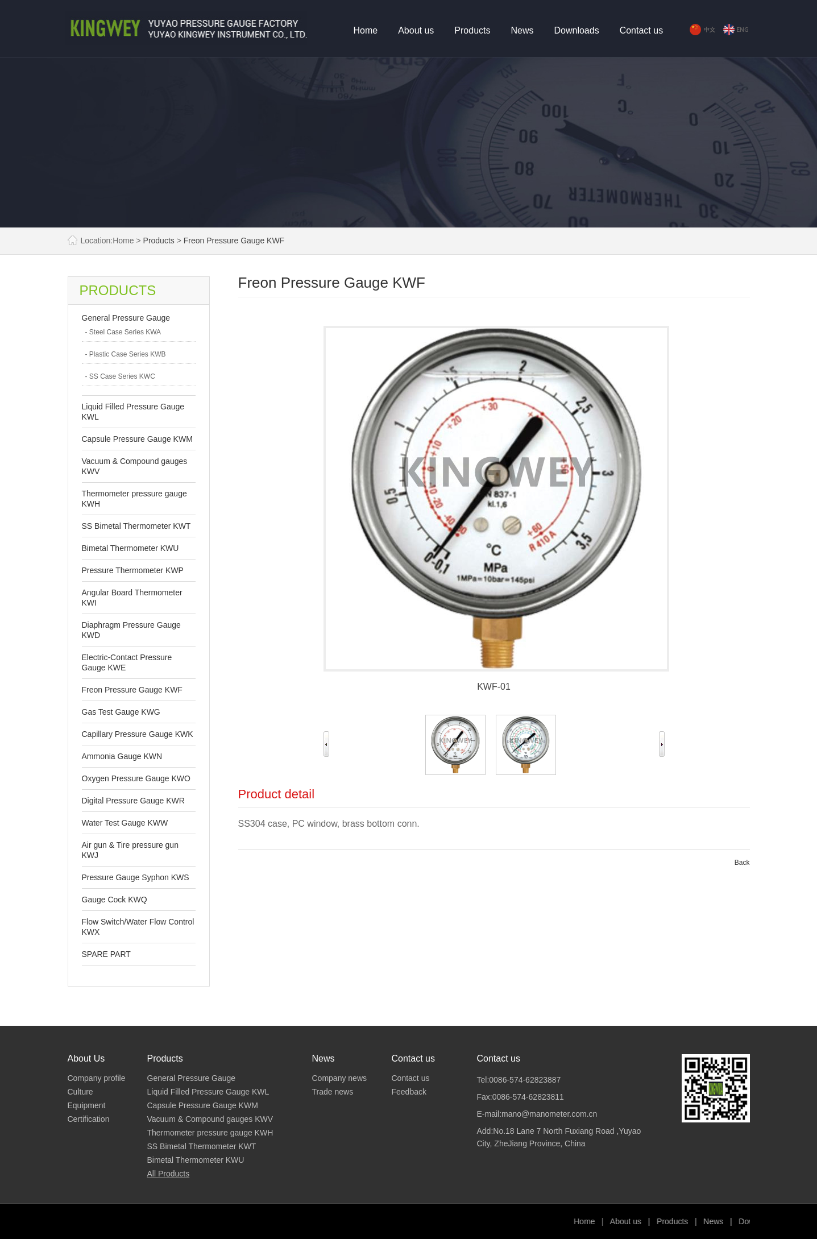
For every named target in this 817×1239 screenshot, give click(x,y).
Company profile (97, 1078)
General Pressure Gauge (126, 317)
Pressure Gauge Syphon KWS (135, 877)
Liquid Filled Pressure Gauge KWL (208, 1091)
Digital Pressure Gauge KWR (133, 800)
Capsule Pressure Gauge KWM (137, 439)
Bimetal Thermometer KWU (130, 548)
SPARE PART (106, 954)
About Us (86, 1058)
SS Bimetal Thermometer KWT (136, 526)
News (522, 30)
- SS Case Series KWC (120, 376)
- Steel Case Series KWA (123, 332)
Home (366, 30)
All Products (168, 1173)
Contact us (641, 30)
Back (742, 863)
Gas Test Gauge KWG (121, 711)
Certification (89, 1119)
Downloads (576, 30)
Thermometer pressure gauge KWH (210, 1132)
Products (472, 30)
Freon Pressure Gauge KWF (234, 240)
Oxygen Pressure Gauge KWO (136, 778)
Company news (339, 1078)
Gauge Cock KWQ (114, 899)
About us (416, 30)
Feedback (409, 1091)
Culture (80, 1091)
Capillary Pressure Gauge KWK (137, 734)
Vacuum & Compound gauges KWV (210, 1119)
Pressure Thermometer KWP (133, 570)
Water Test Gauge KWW (125, 822)
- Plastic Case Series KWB (125, 354)
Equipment (87, 1105)
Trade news (333, 1091)
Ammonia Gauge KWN (122, 756)
